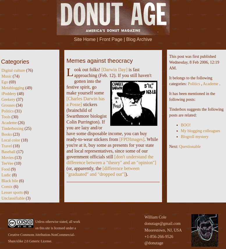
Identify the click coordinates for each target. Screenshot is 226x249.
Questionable (190, 146)
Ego (4, 82)
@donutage (154, 243)
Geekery (8, 99)
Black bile (9, 181)
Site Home (85, 39)
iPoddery (8, 94)
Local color (10, 140)
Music (6, 76)
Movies (7, 157)
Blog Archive (139, 39)
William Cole (155, 217)
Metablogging (12, 88)
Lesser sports (12, 192)
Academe (9, 123)
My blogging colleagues (200, 131)
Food (5, 169)
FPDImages (132, 139)
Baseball (8, 152)
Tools (5, 117)
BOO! (186, 125)
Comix (7, 186)
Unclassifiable (13, 198)
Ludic (6, 175)
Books (6, 134)
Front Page (110, 39)
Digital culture (13, 70)
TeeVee (7, 163)
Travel (6, 146)
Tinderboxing (12, 128)
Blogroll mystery (195, 137)
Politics (7, 111)
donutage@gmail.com (163, 223)
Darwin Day (114, 69)
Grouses (8, 105)
